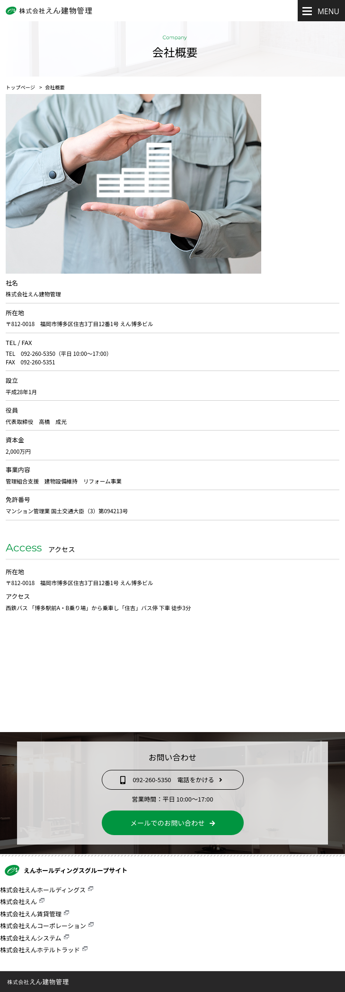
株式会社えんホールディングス (43, 889)
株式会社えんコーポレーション (43, 925)
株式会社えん (18, 901)
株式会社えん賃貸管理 (31, 913)
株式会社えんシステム (31, 937)
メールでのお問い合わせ (172, 823)
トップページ (20, 87)
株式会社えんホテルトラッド (40, 949)
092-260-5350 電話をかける (172, 779)
